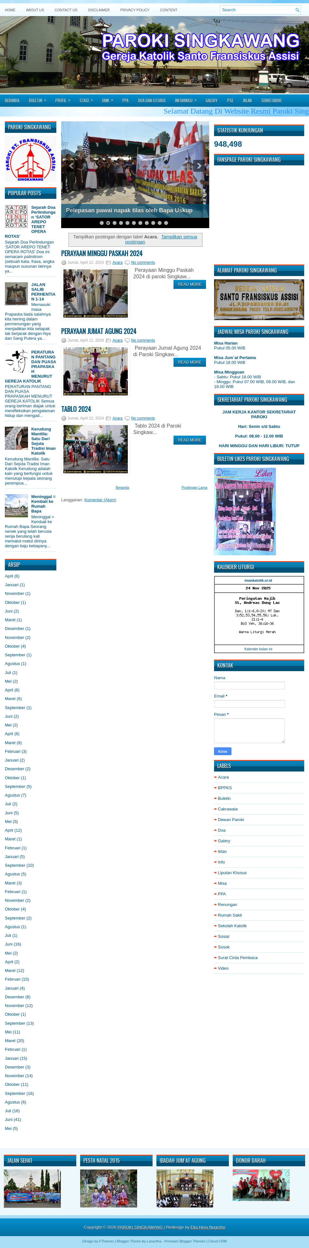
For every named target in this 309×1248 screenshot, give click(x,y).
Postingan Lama (195, 487)
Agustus (12, 663)
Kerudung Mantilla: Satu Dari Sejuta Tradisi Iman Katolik (43, 441)
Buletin (40, 98)
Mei (8, 681)
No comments (143, 262)
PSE (230, 100)
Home (10, 10)
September (15, 654)
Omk (109, 98)
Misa (222, 883)
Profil (65, 98)
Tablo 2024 (76, 409)
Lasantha (154, 1241)
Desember (14, 628)
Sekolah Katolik (232, 925)
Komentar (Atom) (100, 499)
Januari (12, 584)
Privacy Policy (135, 10)
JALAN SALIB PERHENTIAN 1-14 (43, 291)
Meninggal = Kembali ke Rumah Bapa (43, 503)
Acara (117, 262)
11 (166, 223)
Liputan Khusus (232, 872)
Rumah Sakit (230, 915)
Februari (12, 751)
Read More (189, 284)
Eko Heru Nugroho (208, 1227)
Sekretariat (271, 100)
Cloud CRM (217, 1241)
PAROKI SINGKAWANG (140, 1227)
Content (168, 10)
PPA (125, 100)
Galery (212, 100)
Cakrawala (228, 809)
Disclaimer (99, 10)
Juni (9, 611)
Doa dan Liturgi (151, 100)
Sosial (223, 936)
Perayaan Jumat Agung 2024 (98, 331)
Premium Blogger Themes (185, 1241)
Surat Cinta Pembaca (238, 957)
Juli (8, 672)
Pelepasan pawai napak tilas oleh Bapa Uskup (129, 210)
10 (160, 223)
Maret (10, 619)
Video (223, 968)
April (9, 576)
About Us (35, 10)
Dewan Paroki (231, 819)
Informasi (188, 98)
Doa (222, 830)
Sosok (223, 947)
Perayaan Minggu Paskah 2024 (102, 253)
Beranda (12, 100)
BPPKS (225, 787)
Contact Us (66, 10)
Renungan (227, 904)
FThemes (106, 1241)
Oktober (12, 602)
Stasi (88, 98)
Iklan (247, 100)
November (14, 593)
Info (221, 862)
